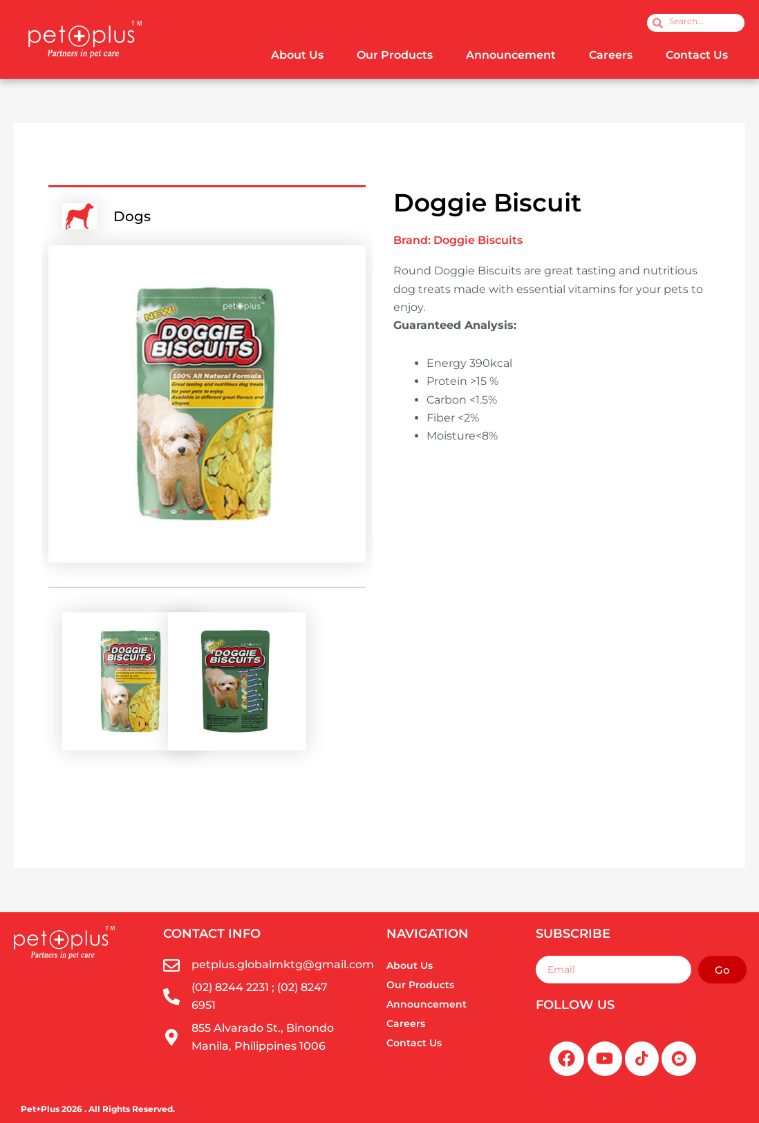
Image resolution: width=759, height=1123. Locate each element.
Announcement (511, 55)
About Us (297, 55)
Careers (610, 55)
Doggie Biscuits (478, 240)
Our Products (395, 55)
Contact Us (697, 55)
